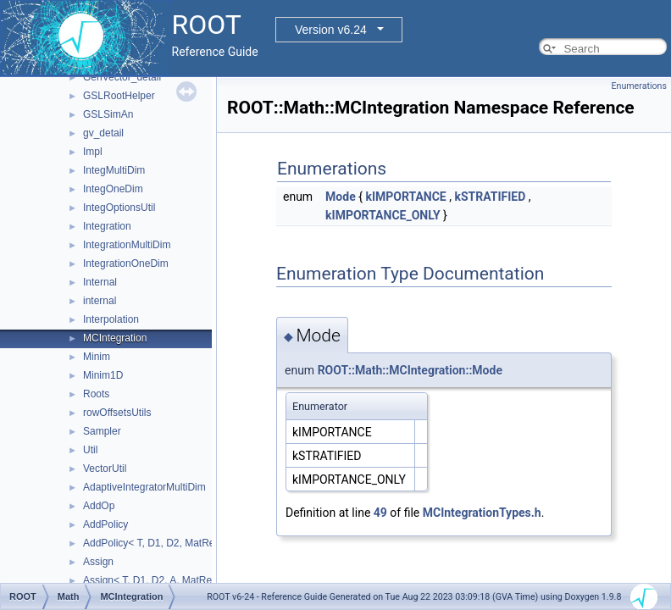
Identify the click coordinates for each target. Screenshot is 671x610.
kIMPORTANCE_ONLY (383, 215)
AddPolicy (105, 524)
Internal (100, 282)
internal (99, 301)
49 (380, 512)
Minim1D (103, 375)
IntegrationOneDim (126, 263)
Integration (107, 226)
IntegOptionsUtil (119, 208)
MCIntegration (115, 338)
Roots (96, 394)
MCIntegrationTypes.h (482, 512)
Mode (340, 196)
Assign (98, 562)
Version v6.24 (331, 29)
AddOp (98, 506)
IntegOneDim (113, 189)
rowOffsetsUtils (117, 413)
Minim (96, 357)
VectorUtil (104, 468)
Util (90, 450)
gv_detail (103, 133)
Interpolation (111, 319)
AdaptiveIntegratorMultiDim (144, 487)
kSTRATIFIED (489, 196)
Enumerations (639, 86)
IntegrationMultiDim (126, 245)
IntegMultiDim (114, 170)
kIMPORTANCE (405, 196)
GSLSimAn (108, 114)
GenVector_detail (122, 77)
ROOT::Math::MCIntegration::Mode (410, 370)
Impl (93, 152)
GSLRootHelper (119, 96)
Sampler (102, 431)
